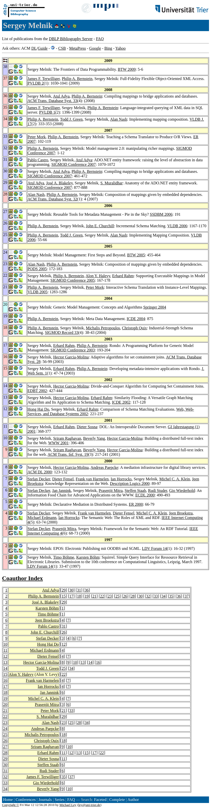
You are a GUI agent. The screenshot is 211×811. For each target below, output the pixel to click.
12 (64, 644)
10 (5, 644)
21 (94, 596)
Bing (108, 48)
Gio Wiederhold (182, 490)
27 (5, 747)
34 (163, 596)
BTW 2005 (136, 255)
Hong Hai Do (38, 409)
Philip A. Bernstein (77, 79)
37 (186, 596)
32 (148, 596)
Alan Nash (118, 119)
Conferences (26, 799)
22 (102, 596)
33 (156, 596)
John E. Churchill (100, 226)
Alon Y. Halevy (98, 276)
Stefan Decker (39, 479)
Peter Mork (37, 137)
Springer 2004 (154, 307)
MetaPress (77, 48)
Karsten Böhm (87, 557)
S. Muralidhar (111, 183)
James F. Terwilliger (44, 79)
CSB (62, 48)
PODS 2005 (37, 269)
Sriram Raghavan (67, 438)
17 (71, 596)
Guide (43, 48)
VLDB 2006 (177, 226)
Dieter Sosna (87, 427)
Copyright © (10, 805)
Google (95, 48)
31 (79, 590)
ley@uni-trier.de (89, 805)
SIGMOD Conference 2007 (73, 164)
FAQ (100, 39)
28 (133, 596)
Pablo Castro (38, 160)
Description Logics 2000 (129, 483)
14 (90, 662)
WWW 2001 (58, 443)
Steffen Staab (135, 490)
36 (87, 590)
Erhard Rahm (123, 276)
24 (5, 728)
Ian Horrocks (121, 479)
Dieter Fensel (63, 479)
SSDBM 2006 (161, 214)
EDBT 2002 (37, 391)
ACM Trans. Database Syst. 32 (52, 199)
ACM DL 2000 (40, 472)
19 (87, 596)
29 (64, 590)
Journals (45, 799)
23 (110, 596)
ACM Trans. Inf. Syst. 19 (68, 454)
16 (98, 662)
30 (71, 590)
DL (34, 48)
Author (133, 799)
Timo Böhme (63, 557)
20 (5, 704)
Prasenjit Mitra (111, 490)
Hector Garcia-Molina (71, 357)
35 (171, 596)
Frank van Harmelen (92, 479)
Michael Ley (67, 805)
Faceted (100, 799)
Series (59, 799)
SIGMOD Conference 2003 (72, 350)
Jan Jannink (61, 490)
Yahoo (120, 48)
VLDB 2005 (38, 292)
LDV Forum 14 (154, 548)
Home (8, 799)
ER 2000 (136, 504)
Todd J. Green (71, 119)
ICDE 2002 (121, 402)
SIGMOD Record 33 (61, 332)
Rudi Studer (157, 490)
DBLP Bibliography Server (71, 39)
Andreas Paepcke (104, 467)
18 (79, 596)
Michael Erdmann (42, 517)
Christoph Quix (134, 328)
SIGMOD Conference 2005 (72, 280)
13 (5, 662)
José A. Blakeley (59, 183)
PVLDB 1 (47, 112)
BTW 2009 (127, 69)
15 (64, 596)
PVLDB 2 (36, 83)
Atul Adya (61, 96)
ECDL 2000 (145, 495)
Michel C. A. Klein (174, 479)
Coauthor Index (22, 578)
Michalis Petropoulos (103, 328)
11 (5, 650)
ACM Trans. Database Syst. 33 (52, 101)
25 (117, 596)
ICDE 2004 (136, 319)
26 (125, 596)
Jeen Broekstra (181, 513)
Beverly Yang (94, 438)
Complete (117, 799)
